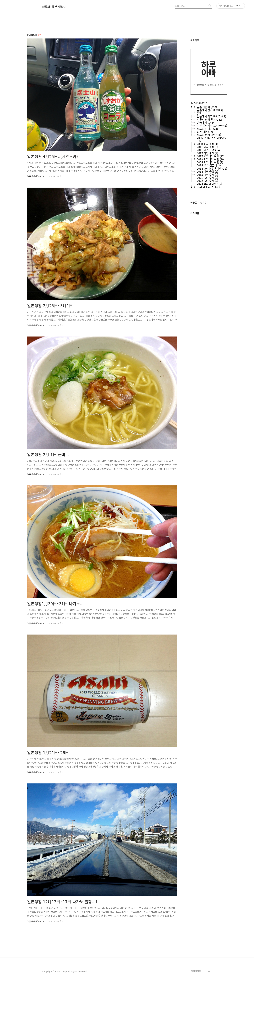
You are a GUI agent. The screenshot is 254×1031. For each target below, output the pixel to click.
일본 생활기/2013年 (35, 176)
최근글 (193, 202)
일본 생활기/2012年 (35, 921)
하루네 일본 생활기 (54, 7)
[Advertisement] (127, 961)
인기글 (203, 202)
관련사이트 (196, 1017)
